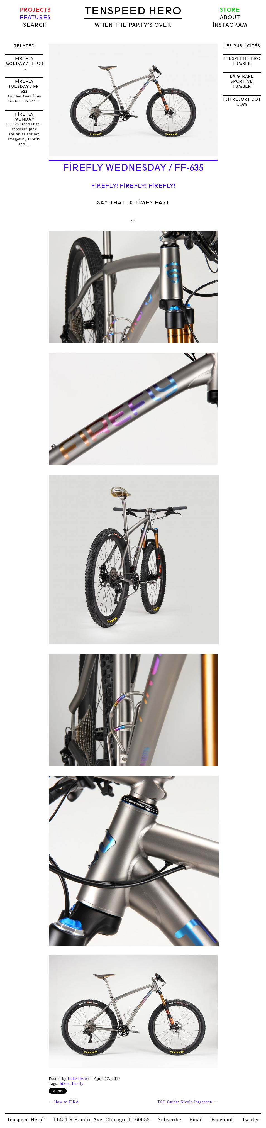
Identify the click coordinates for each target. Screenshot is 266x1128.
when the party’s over (133, 25)
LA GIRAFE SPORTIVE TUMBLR (242, 81)
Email (196, 1119)
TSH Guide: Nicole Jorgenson (185, 1102)
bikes (65, 1083)
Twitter (250, 1119)
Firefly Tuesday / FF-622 (24, 86)
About (230, 17)
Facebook (222, 1119)
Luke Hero (77, 1078)
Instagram (230, 25)
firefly (77, 1083)
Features (35, 17)
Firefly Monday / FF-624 (24, 61)
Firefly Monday (24, 116)
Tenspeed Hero (133, 11)
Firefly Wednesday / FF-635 (133, 167)
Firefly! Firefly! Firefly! (133, 186)
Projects (35, 10)
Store (230, 10)
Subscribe (169, 1119)
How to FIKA (66, 1102)
